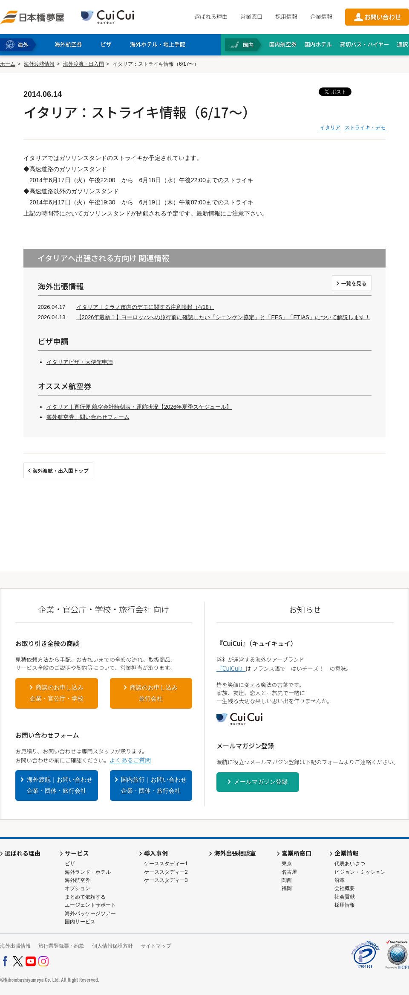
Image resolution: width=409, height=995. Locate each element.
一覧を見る (353, 283)
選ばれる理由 (211, 16)
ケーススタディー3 (166, 880)
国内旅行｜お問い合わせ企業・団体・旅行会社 (154, 785)
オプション (77, 888)
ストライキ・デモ (365, 128)
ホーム (7, 64)
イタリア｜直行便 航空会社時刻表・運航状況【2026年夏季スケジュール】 (139, 407)
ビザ (70, 864)
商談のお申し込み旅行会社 (154, 693)
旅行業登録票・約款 (61, 946)
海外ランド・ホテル (88, 872)
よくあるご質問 (130, 760)
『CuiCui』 (230, 668)
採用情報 (286, 16)
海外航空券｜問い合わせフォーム (88, 417)
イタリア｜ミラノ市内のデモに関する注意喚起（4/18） (145, 307)
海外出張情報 (15, 946)
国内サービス (80, 922)
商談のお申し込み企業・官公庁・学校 (57, 693)
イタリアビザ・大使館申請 (79, 362)
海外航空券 (77, 880)
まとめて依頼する (85, 897)
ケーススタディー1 (166, 864)
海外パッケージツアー (90, 913)
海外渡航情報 (39, 64)
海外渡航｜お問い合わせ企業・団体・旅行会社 (59, 785)
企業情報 (321, 16)
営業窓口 (251, 16)
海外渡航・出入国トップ (60, 470)
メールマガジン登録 (261, 781)
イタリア (330, 128)
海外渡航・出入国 (83, 64)
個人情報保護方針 (112, 946)
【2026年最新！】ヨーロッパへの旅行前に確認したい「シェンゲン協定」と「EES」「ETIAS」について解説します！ (223, 317)
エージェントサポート (90, 905)
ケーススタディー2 (166, 872)
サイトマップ (156, 946)
